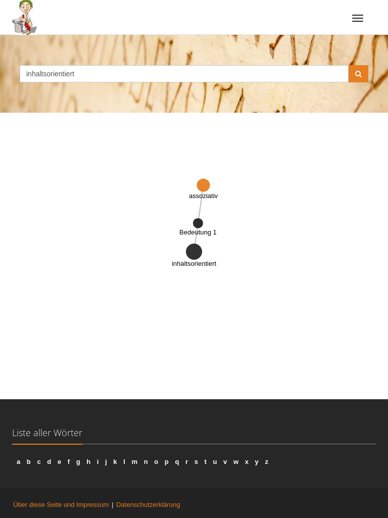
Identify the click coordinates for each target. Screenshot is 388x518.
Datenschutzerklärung (148, 504)
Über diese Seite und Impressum (61, 504)
